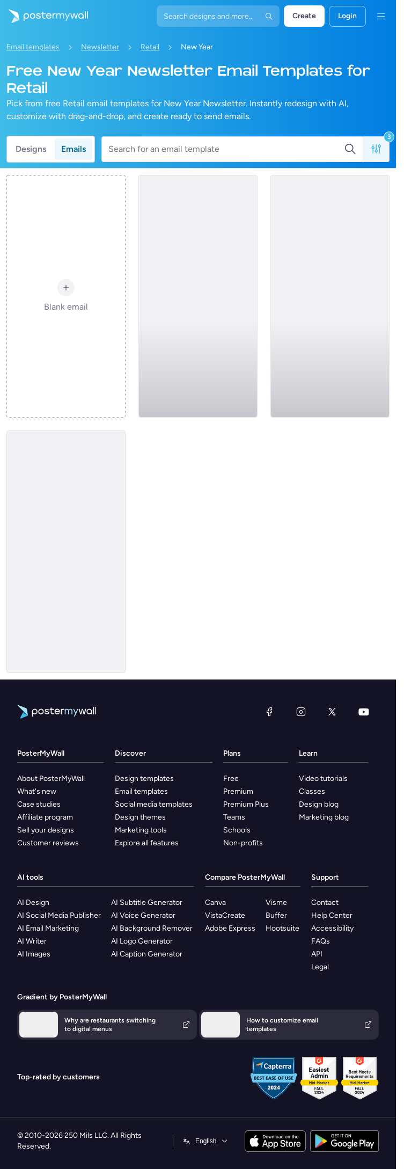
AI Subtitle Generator (146, 902)
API (316, 954)
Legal (320, 966)
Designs (31, 149)
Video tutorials (323, 778)
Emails (73, 149)
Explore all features (147, 842)
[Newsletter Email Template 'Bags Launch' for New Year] (198, 296)
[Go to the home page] (44, 16)
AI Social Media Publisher (59, 915)
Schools (237, 830)
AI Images (33, 954)
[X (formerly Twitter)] (332, 711)
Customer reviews (48, 842)
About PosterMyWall (51, 778)
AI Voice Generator (143, 915)
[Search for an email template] (226, 149)
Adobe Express (230, 928)
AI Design (33, 902)
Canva (215, 902)
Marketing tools (141, 830)
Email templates (33, 47)
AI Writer (32, 941)
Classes (312, 791)
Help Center (331, 915)
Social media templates (154, 804)
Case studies (39, 804)
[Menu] (381, 16)
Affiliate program (45, 817)
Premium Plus (246, 804)
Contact (325, 902)
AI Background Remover (152, 928)
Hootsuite (282, 928)
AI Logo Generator (142, 941)
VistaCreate (225, 915)
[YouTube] (363, 711)
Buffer (276, 915)
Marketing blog (324, 817)
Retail (150, 47)
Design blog (319, 804)
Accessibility (332, 928)
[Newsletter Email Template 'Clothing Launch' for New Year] (66, 551)
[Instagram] (301, 711)
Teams (234, 817)
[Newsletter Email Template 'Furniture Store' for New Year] (330, 296)
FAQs (320, 941)
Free (231, 778)
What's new (36, 791)
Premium (238, 791)
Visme (276, 902)
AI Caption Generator (146, 954)
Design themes (140, 817)
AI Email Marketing (48, 928)
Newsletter (100, 47)
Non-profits (243, 842)
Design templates (144, 778)
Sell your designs (45, 830)
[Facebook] (269, 711)
